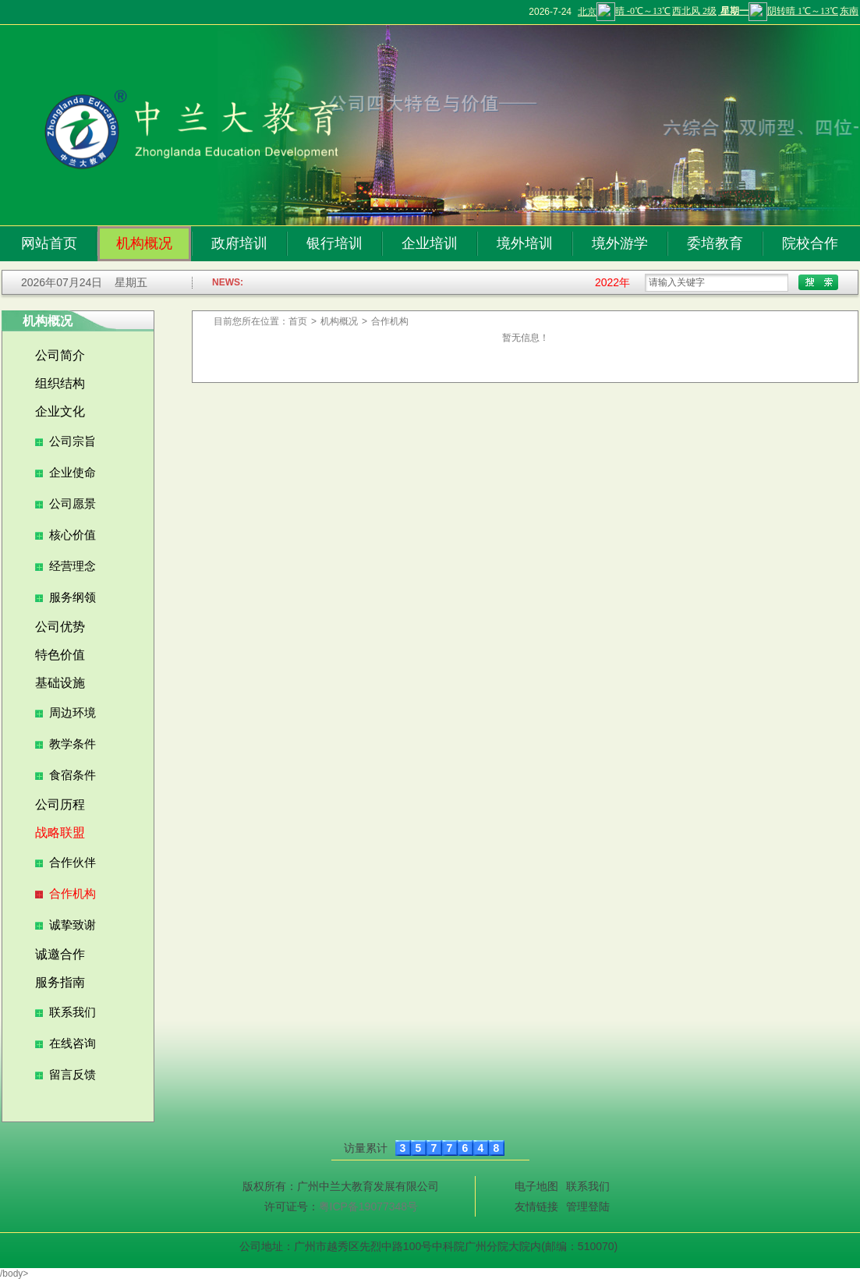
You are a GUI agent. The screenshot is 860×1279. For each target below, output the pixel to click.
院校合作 (810, 243)
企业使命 (72, 472)
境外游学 (620, 243)
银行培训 (334, 243)
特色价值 (60, 654)
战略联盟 (60, 832)
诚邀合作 (60, 954)
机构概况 (144, 243)
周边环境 (72, 713)
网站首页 (49, 243)
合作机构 (72, 894)
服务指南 (60, 982)
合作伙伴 (72, 862)
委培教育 (715, 243)
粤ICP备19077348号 (369, 1206)
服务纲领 (72, 597)
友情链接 (536, 1206)
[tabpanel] (538, 125)
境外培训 (525, 243)
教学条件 (72, 744)
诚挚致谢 (72, 925)
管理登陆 (588, 1206)
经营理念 (72, 566)
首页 (297, 321)
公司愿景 (72, 504)
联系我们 (72, 1012)
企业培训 (430, 243)
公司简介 (60, 355)
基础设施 (60, 682)
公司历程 (60, 804)
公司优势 (60, 626)
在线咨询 (72, 1043)
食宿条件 (72, 775)
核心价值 (72, 535)
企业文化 (60, 411)
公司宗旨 (72, 441)
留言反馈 (72, 1074)
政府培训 (239, 243)
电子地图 (536, 1186)
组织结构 (60, 383)
